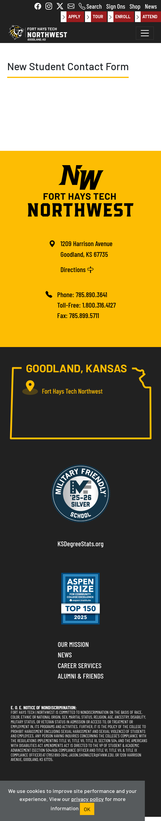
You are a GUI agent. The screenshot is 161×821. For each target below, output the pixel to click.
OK (87, 808)
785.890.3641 (91, 294)
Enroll (119, 16)
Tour (94, 16)
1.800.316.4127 (99, 304)
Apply (70, 16)
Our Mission (73, 643)
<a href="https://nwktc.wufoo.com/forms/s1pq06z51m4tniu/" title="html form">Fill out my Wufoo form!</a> (83, 112)
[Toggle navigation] (145, 33)
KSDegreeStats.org (80, 543)
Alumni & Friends (81, 675)
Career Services (79, 665)
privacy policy (87, 798)
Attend (146, 16)
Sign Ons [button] (115, 6)
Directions (77, 269)
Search (94, 6)
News (151, 6)
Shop (135, 6)
